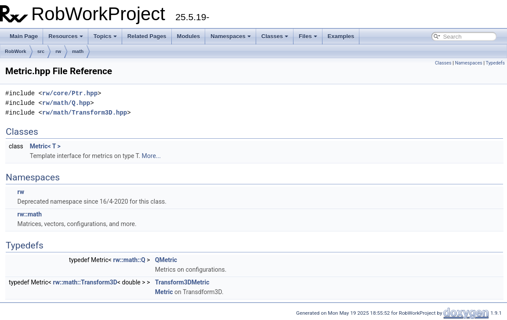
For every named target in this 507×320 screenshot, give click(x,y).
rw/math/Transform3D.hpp (84, 112)
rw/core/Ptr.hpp (70, 93)
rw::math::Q (129, 259)
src (41, 51)
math (77, 51)
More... (151, 155)
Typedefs (495, 63)
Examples (341, 36)
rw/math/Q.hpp (66, 103)
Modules (188, 36)
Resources (65, 36)
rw (58, 51)
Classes (274, 36)
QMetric (166, 259)
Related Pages (147, 36)
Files (308, 36)
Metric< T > (45, 146)
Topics (105, 36)
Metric (164, 291)
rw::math (29, 214)
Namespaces (230, 36)
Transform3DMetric (182, 282)
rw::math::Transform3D (85, 282)
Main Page (24, 36)
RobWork (15, 51)
